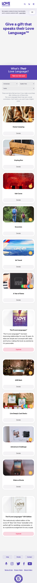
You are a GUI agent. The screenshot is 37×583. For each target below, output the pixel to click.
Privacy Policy (18, 570)
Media (19, 557)
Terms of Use (9, 570)
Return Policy (28, 570)
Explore (18, 349)
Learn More (22, 13)
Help (7, 557)
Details (18, 133)
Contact (29, 557)
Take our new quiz (18, 76)
